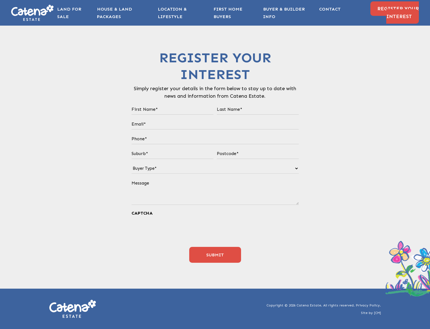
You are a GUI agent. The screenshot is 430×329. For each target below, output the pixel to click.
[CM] (377, 313)
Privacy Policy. (368, 305)
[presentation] (174, 230)
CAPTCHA (142, 213)
